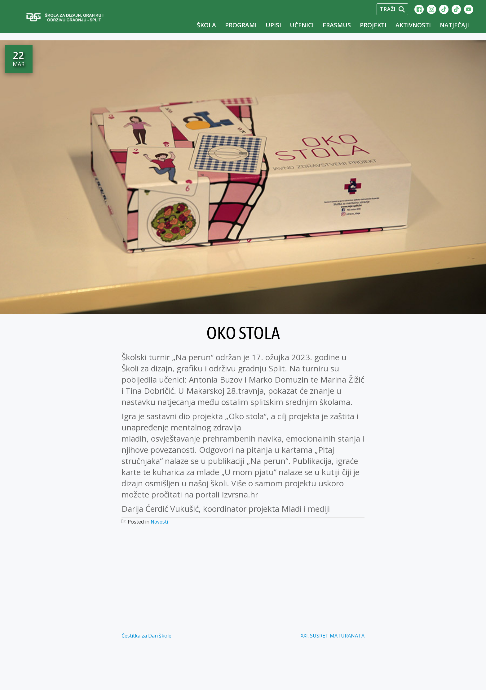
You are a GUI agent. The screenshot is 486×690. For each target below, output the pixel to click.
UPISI (273, 25)
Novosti (160, 521)
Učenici (302, 25)
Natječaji (454, 25)
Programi (241, 25)
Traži (392, 9)
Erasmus (337, 25)
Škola (206, 25)
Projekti (373, 25)
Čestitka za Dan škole (146, 635)
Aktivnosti (413, 25)
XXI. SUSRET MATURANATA (333, 635)
